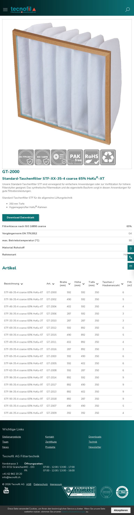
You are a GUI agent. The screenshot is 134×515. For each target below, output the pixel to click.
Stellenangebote (11, 436)
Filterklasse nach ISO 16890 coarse (24, 226)
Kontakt (49, 436)
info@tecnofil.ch (11, 477)
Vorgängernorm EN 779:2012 (19, 233)
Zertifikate (51, 442)
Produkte (50, 447)
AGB (28, 484)
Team (5, 442)
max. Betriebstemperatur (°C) (20, 240)
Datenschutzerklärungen (73, 511)
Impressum (56, 484)
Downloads (95, 436)
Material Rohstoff (13, 247)
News (5, 447)
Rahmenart (9, 254)
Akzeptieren (121, 510)
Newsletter (95, 447)
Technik (93, 442)
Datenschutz (41, 484)
